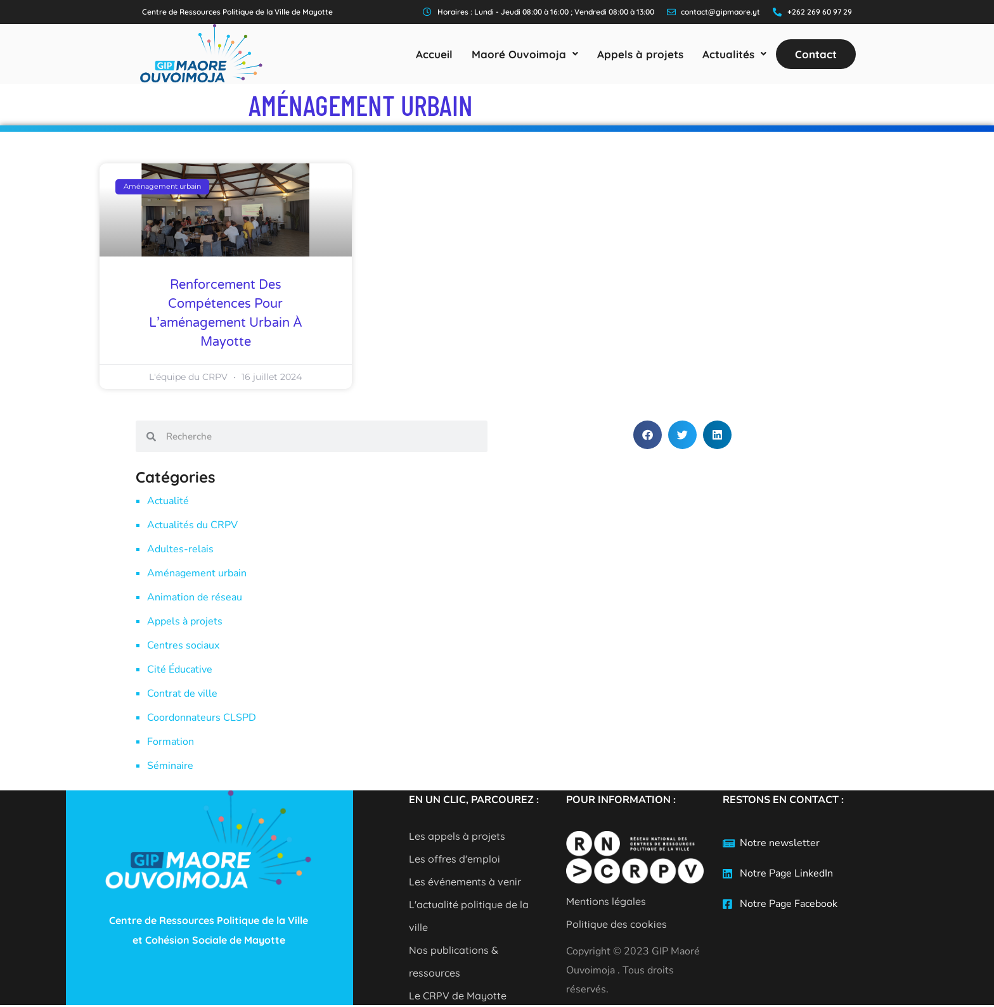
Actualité (168, 501)
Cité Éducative (179, 669)
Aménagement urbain (197, 573)
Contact (816, 54)
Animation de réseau (194, 597)
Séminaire (170, 766)
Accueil (434, 54)
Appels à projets (640, 54)
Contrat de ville (182, 693)
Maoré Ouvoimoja (525, 54)
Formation (170, 742)
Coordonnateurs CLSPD (201, 718)
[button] (525, 54)
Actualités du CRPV (192, 525)
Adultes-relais (180, 549)
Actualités (734, 54)
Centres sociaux (183, 645)
